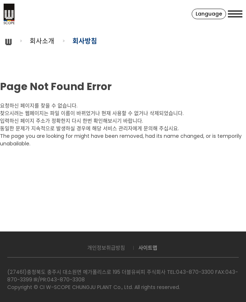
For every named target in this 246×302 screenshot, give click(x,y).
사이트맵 (147, 247)
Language (209, 13)
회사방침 (84, 41)
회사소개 (42, 41)
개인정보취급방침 (106, 247)
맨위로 (237, 293)
